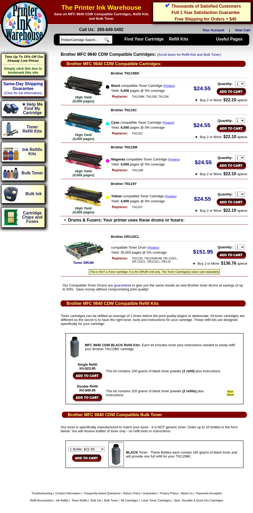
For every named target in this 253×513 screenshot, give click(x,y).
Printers (169, 85)
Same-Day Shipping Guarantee (23, 86)
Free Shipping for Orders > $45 (205, 19)
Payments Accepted (208, 493)
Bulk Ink (96, 500)
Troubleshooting (41, 493)
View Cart (243, 30)
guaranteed (122, 285)
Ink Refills (62, 500)
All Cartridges (129, 500)
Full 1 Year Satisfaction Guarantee (206, 12)
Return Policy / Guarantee (140, 493)
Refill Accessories (41, 500)
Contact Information (68, 493)
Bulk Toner (111, 500)
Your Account (213, 30)
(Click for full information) (23, 93)
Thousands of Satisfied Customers (206, 6)
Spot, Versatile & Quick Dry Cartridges (198, 500)
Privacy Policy (169, 493)
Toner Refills (79, 500)
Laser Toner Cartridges (156, 500)
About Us (187, 493)
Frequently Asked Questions (102, 493)
